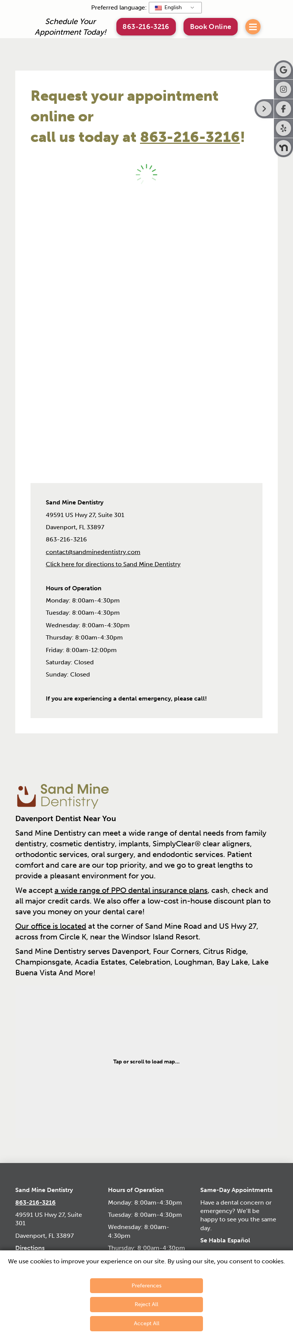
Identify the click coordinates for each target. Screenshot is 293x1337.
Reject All (146, 1304)
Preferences (146, 1285)
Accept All (146, 1323)
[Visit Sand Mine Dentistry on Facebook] (283, 108)
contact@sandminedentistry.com (93, 552)
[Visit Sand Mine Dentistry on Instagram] (283, 89)
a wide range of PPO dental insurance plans (131, 890)
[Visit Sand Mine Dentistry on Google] (283, 69)
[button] (211, 26)
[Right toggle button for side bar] (264, 108)
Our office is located (50, 926)
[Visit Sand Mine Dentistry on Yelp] (283, 128)
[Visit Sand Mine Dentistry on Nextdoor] (283, 147)
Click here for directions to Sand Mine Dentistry (113, 564)
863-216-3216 (190, 137)
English (168, 7)
